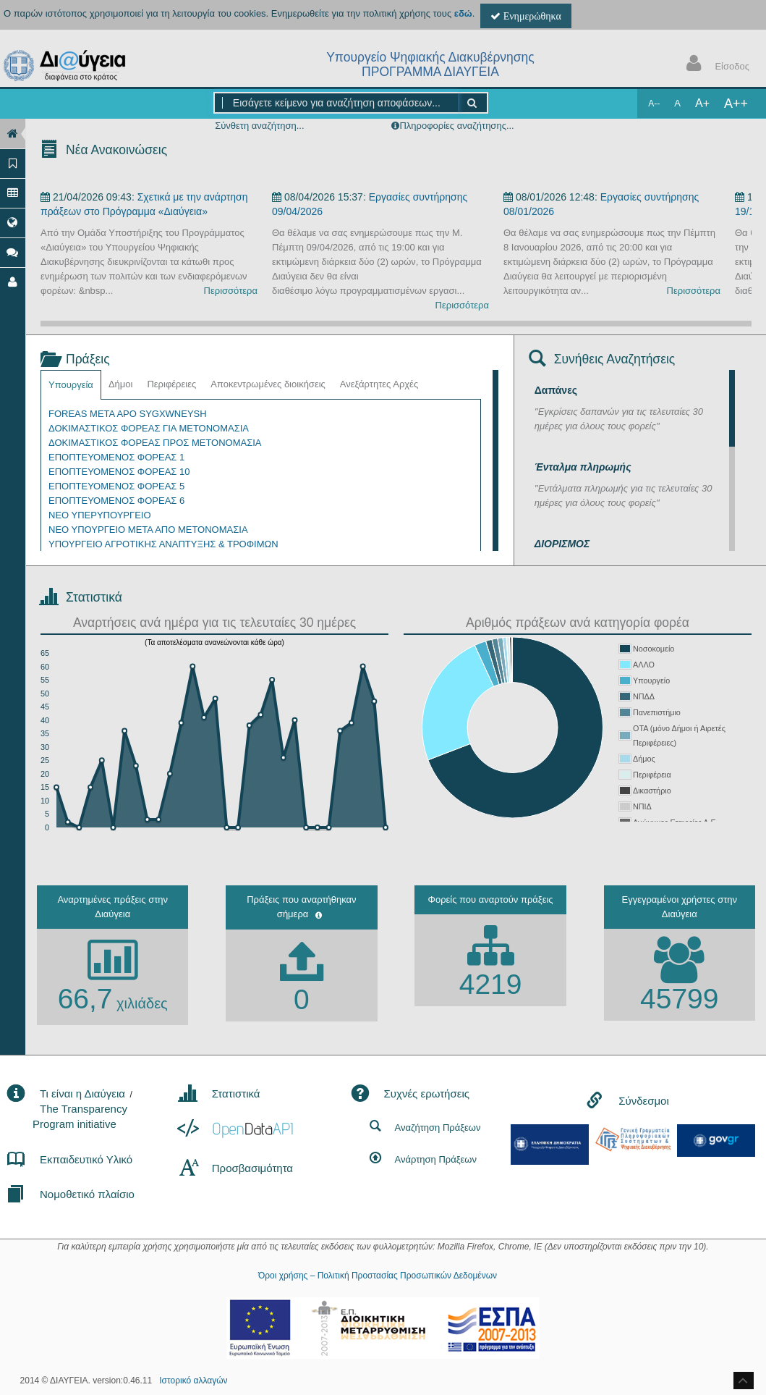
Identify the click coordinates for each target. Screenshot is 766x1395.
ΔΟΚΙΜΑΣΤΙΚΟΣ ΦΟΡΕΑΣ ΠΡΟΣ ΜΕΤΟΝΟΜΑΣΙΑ (155, 442)
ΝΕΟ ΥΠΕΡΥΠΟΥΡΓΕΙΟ (99, 515)
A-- (654, 103)
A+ (702, 103)
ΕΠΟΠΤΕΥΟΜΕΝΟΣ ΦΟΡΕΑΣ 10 (119, 471)
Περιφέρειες (171, 384)
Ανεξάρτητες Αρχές (379, 384)
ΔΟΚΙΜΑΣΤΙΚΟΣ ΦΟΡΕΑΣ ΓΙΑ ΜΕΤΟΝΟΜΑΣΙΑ (148, 428)
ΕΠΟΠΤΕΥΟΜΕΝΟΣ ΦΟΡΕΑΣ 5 (116, 486)
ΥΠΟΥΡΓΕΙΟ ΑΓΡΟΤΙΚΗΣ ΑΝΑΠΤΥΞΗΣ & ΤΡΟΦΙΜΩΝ (163, 544)
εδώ (463, 13)
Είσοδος (714, 65)
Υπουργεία (70, 384)
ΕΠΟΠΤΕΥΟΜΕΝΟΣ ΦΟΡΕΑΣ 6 (116, 500)
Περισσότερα (231, 290)
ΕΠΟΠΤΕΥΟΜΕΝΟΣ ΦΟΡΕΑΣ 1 (116, 457)
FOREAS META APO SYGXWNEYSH (127, 413)
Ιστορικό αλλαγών (193, 1380)
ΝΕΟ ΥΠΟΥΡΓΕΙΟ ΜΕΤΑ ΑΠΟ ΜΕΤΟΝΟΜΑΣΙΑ (148, 529)
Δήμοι (120, 384)
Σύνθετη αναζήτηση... (259, 125)
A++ (736, 103)
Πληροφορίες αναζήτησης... (456, 125)
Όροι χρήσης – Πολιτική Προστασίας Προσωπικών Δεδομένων (377, 1275)
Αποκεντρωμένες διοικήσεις (267, 384)
